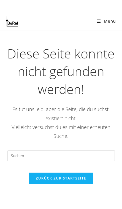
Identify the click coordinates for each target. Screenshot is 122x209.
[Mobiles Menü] (106, 21)
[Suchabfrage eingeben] (61, 155)
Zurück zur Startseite (61, 178)
